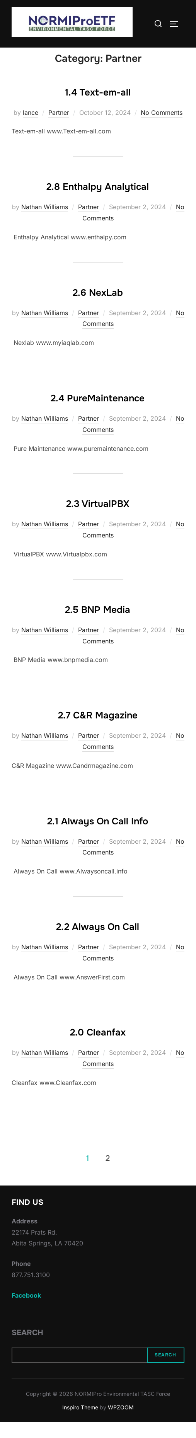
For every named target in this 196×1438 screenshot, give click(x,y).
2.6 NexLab (98, 308)
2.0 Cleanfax (98, 1048)
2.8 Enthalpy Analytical (97, 202)
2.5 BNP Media (97, 625)
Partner (58, 128)
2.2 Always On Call (97, 942)
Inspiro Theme (80, 1423)
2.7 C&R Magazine (98, 731)
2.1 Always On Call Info (97, 837)
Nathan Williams (44, 223)
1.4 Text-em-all (98, 108)
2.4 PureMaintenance (98, 414)
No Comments (161, 128)
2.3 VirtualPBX (97, 519)
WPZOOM (121, 1423)
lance (30, 128)
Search (27, 1348)
